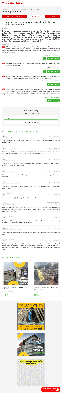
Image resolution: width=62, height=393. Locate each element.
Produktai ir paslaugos (14, 16)
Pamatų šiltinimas (35, 9)
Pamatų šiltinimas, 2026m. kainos (14, 257)
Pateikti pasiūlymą (53, 136)
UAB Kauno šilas (55, 68)
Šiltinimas (16, 9)
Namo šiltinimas (25, 9)
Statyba (11, 9)
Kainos (53, 16)
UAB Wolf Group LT (54, 55)
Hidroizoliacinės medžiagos (52, 97)
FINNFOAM (57, 81)
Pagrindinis (4, 9)
